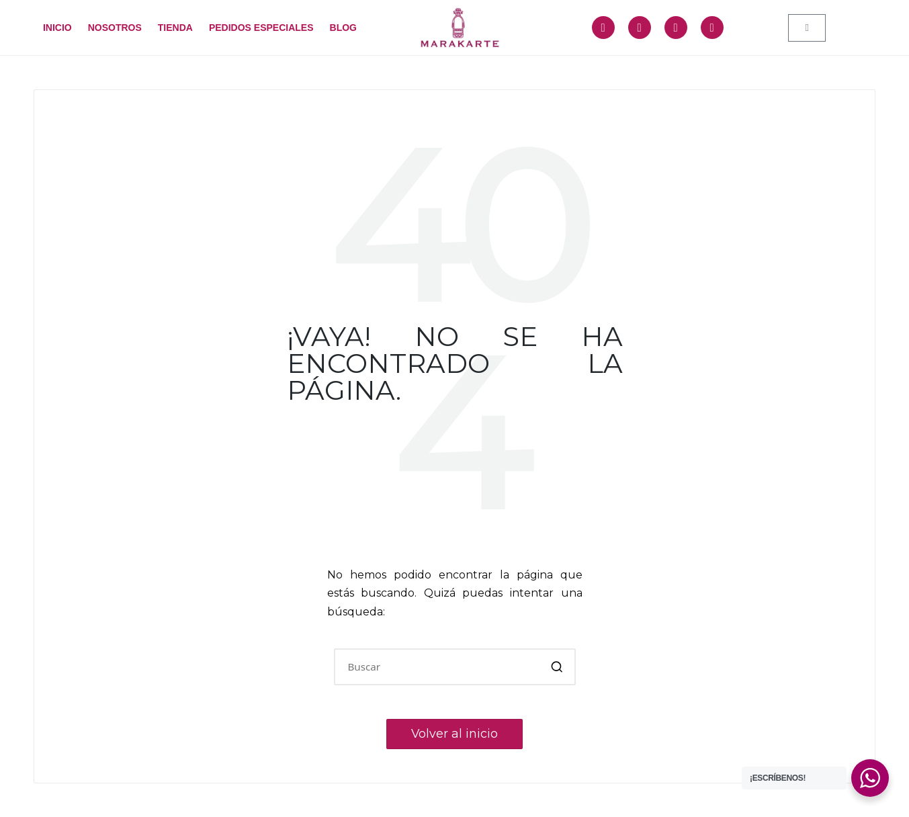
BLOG (343, 27)
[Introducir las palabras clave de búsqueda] (455, 666)
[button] (557, 666)
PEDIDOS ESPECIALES (261, 27)
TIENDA (175, 27)
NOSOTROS (115, 27)
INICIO (57, 27)
